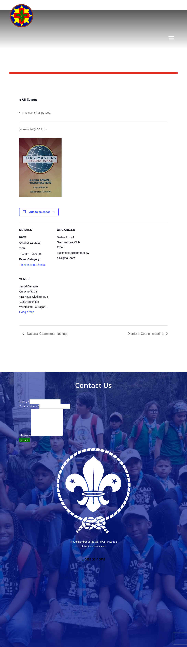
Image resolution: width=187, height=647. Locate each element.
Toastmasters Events (32, 264)
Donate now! (93, 559)
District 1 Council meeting (146, 333)
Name (24, 401)
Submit (24, 440)
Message (25, 435)
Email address (29, 406)
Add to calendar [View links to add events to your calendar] (39, 212)
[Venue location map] (78, 298)
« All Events (28, 99)
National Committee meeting (46, 333)
